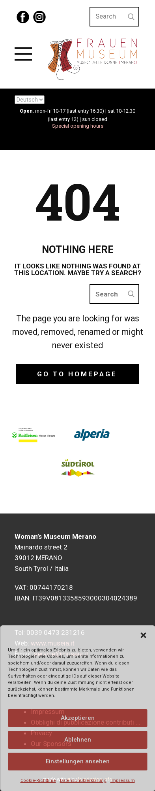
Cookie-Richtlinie (38, 780)
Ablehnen (77, 739)
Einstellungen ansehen (78, 761)
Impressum (122, 780)
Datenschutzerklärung (83, 780)
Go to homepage (77, 374)
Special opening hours (77, 126)
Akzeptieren (78, 717)
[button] (143, 635)
